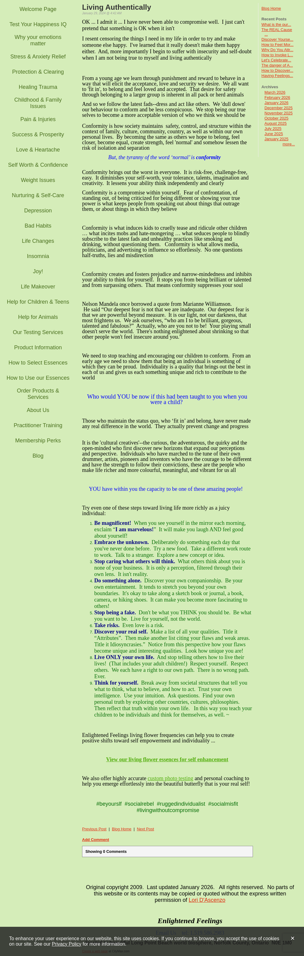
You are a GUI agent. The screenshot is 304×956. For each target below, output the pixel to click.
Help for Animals (38, 317)
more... (289, 144)
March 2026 (274, 92)
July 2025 (273, 128)
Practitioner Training (38, 425)
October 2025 (276, 118)
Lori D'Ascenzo (207, 900)
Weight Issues (38, 180)
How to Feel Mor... (277, 44)
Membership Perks (38, 441)
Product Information (38, 347)
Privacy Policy (66, 944)
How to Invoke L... (277, 55)
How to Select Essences (38, 363)
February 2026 (277, 97)
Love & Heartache (38, 150)
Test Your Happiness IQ (38, 24)
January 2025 (276, 139)
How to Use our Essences (37, 378)
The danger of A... (277, 65)
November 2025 (278, 113)
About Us (38, 410)
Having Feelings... (277, 75)
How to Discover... (277, 70)
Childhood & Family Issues (38, 103)
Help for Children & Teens (38, 302)
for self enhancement (203, 759)
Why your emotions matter (38, 40)
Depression (38, 211)
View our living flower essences (142, 759)
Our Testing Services (38, 332)
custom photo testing (170, 778)
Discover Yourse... (277, 39)
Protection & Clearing (38, 72)
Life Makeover (38, 287)
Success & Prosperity (38, 134)
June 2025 (273, 133)
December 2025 (278, 108)
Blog (38, 456)
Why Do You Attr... (277, 49)
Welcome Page (38, 9)
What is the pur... (276, 24)
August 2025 (275, 123)
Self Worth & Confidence (38, 165)
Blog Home (271, 8)
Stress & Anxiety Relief (38, 57)
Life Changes (38, 241)
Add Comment (95, 839)
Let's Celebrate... (276, 60)
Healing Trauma (38, 87)
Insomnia (38, 256)
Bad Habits (38, 226)
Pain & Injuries (38, 119)
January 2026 (276, 102)
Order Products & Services (38, 394)
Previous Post (94, 829)
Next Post (145, 829)
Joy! (38, 271)
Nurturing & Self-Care (38, 195)
